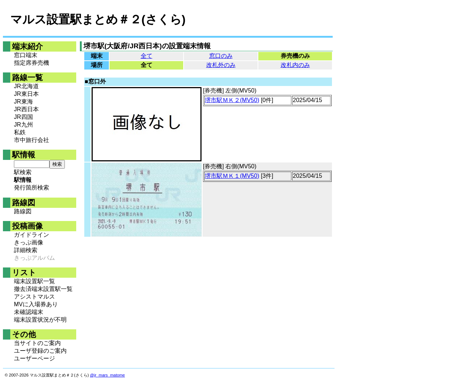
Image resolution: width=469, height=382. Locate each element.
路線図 (23, 211)
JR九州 (23, 124)
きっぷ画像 (28, 242)
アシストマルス (34, 296)
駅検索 (23, 172)
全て (146, 56)
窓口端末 (25, 55)
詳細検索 (25, 250)
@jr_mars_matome (107, 375)
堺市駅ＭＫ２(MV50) (232, 100)
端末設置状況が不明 (40, 320)
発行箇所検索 (31, 187)
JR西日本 (26, 109)
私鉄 (20, 132)
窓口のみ (221, 56)
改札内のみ (295, 65)
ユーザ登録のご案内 (40, 351)
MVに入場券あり (36, 304)
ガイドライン (31, 235)
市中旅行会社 (31, 140)
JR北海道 (26, 86)
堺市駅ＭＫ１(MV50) (232, 176)
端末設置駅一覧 (34, 281)
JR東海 (23, 101)
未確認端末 (28, 312)
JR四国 (23, 117)
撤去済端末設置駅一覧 (43, 289)
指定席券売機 (31, 63)
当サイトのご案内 (37, 343)
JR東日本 (26, 94)
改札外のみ (221, 65)
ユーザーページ (34, 358)
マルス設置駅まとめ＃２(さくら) (97, 19)
